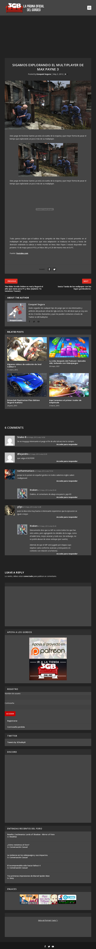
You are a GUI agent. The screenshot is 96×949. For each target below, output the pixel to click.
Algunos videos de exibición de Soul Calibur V (24, 365)
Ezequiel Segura (44, 74)
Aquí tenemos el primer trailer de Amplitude (65, 401)
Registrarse (12, 721)
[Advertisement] (48, 34)
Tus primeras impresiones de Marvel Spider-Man (28, 876)
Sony (12, 878)
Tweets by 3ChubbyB (16, 742)
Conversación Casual (19, 847)
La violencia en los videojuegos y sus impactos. (27, 855)
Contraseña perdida (16, 727)
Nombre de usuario (12, 693)
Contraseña (9, 703)
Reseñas (13, 836)
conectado (28, 576)
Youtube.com (22, 253)
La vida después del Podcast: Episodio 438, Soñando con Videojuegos (67, 362)
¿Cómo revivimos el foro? (18, 845)
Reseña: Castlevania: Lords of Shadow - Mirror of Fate (30, 834)
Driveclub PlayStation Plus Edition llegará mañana (23, 401)
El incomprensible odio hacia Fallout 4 (23, 865)
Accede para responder (67, 444)
